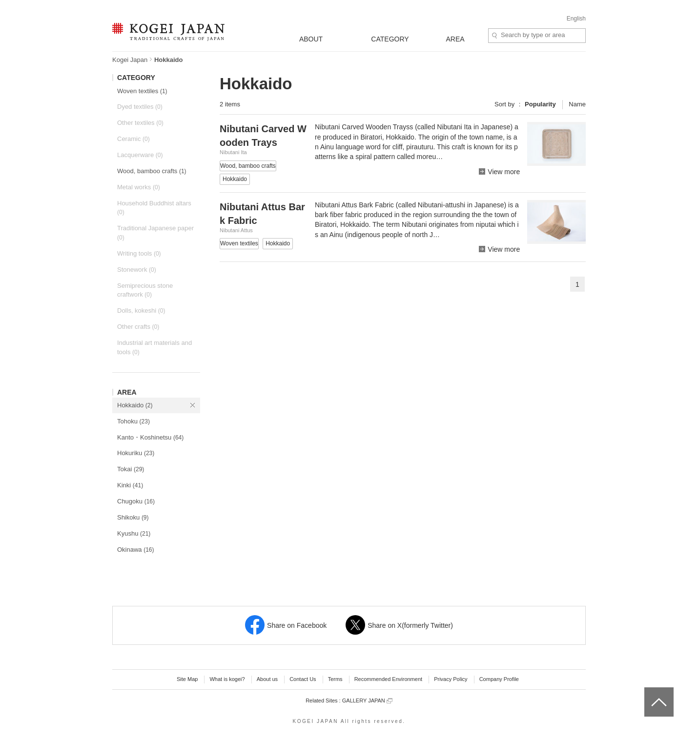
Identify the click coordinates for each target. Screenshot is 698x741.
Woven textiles (142, 91)
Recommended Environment (388, 679)
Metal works (138, 187)
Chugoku (136, 501)
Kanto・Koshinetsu (150, 437)
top (648, 691)
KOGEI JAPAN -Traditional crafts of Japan (168, 32)
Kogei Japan (129, 59)
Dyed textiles (140, 106)
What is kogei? (227, 679)
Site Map (187, 679)
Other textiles (140, 122)
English (576, 18)
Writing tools (139, 253)
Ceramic (133, 138)
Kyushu (133, 533)
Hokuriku (135, 453)
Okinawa (135, 549)
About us (267, 679)
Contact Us (302, 679)
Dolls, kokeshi (141, 310)
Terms (335, 679)
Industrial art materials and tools (154, 347)
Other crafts (138, 326)
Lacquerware (140, 155)
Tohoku (133, 421)
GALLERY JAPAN (367, 701)
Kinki (130, 485)
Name (577, 104)
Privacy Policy (450, 679)
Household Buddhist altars (154, 208)
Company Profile (499, 679)
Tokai (130, 469)
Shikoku (133, 517)
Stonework (136, 269)
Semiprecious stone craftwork (145, 290)
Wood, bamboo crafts (151, 171)
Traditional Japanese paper (155, 232)
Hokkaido (134, 405)
